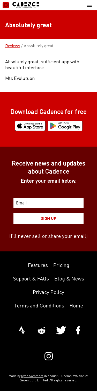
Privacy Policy (48, 292)
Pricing (61, 265)
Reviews (12, 45)
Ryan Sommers (32, 376)
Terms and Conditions (39, 305)
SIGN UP (48, 218)
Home (76, 305)
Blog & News (69, 278)
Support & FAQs (31, 278)
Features (38, 265)
